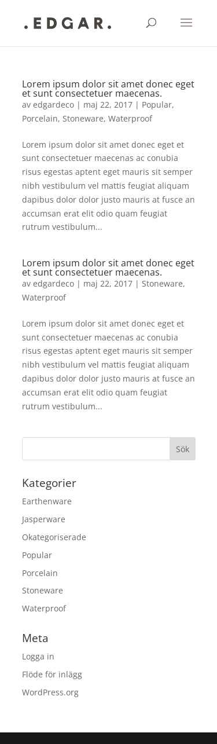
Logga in (38, 656)
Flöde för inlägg (52, 674)
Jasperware (43, 519)
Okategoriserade (54, 537)
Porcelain (40, 118)
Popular (157, 104)
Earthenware (47, 501)
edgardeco (53, 104)
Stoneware (83, 118)
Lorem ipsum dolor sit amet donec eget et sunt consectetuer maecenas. (108, 89)
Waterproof (130, 118)
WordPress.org (50, 692)
